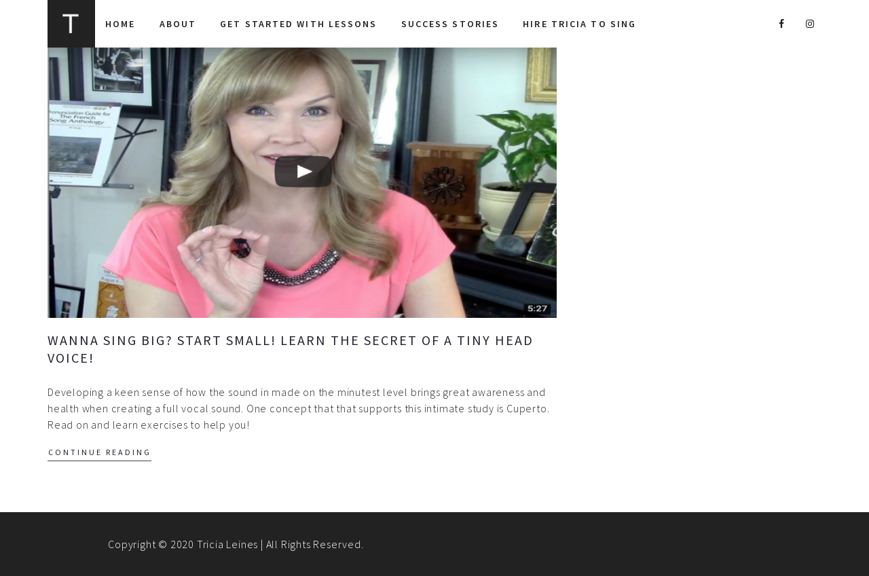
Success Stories (450, 24)
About (178, 24)
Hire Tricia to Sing (579, 24)
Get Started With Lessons (298, 24)
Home (120, 24)
